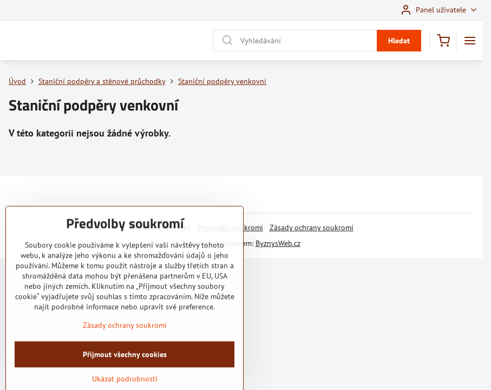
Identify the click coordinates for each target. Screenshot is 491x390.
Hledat (399, 41)
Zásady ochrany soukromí (311, 227)
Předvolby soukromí (230, 227)
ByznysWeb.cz (278, 243)
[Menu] (470, 40)
